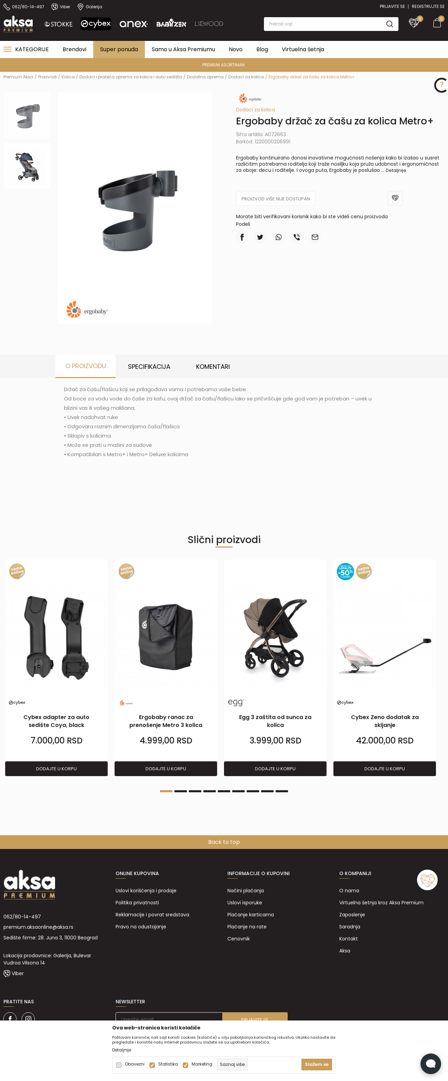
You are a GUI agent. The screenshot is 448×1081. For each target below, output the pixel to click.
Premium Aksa (18, 77)
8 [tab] (267, 791)
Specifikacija (149, 366)
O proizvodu (85, 366)
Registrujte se (428, 6)
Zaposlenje (352, 914)
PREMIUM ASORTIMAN (223, 65)
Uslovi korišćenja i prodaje (146, 890)
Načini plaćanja (245, 890)
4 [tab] (209, 791)
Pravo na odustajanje (141, 926)
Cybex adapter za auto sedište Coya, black (56, 721)
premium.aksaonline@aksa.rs (38, 927)
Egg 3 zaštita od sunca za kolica (275, 721)
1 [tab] (166, 791)
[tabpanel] (56, 668)
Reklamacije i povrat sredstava (152, 914)
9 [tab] (282, 791)
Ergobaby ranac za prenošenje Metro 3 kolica (165, 721)
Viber (18, 973)
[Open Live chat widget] (430, 1064)
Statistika (168, 1064)
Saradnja (349, 926)
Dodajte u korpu (56, 768)
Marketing (202, 1064)
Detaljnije (396, 170)
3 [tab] (195, 791)
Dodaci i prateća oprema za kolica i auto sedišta (130, 77)
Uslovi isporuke (244, 902)
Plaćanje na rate (247, 926)
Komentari (213, 366)
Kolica (68, 77)
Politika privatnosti (137, 902)
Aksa (344, 950)
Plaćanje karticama (250, 914)
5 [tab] (224, 791)
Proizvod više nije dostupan (276, 199)
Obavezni (135, 1064)
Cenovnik (238, 938)
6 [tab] (238, 791)
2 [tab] (180, 791)
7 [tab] (253, 791)
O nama (349, 890)
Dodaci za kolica (246, 77)
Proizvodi (47, 77)
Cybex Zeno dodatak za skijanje (385, 721)
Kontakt (348, 938)
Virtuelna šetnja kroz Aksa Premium (381, 902)
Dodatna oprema (205, 77)
